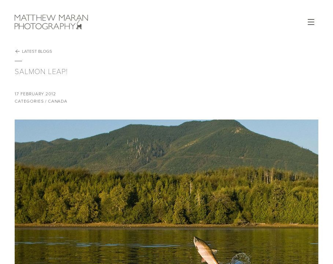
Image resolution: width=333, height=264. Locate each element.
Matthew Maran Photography (51, 22)
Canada (57, 101)
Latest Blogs (33, 51)
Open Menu (311, 22)
